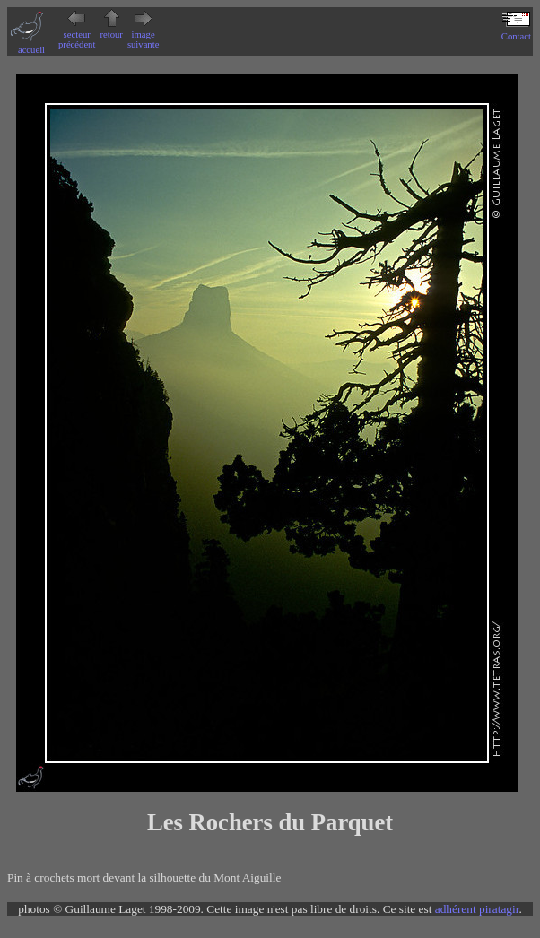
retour (111, 29)
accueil (31, 45)
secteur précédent (76, 34)
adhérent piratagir (477, 909)
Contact (516, 31)
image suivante (143, 34)
